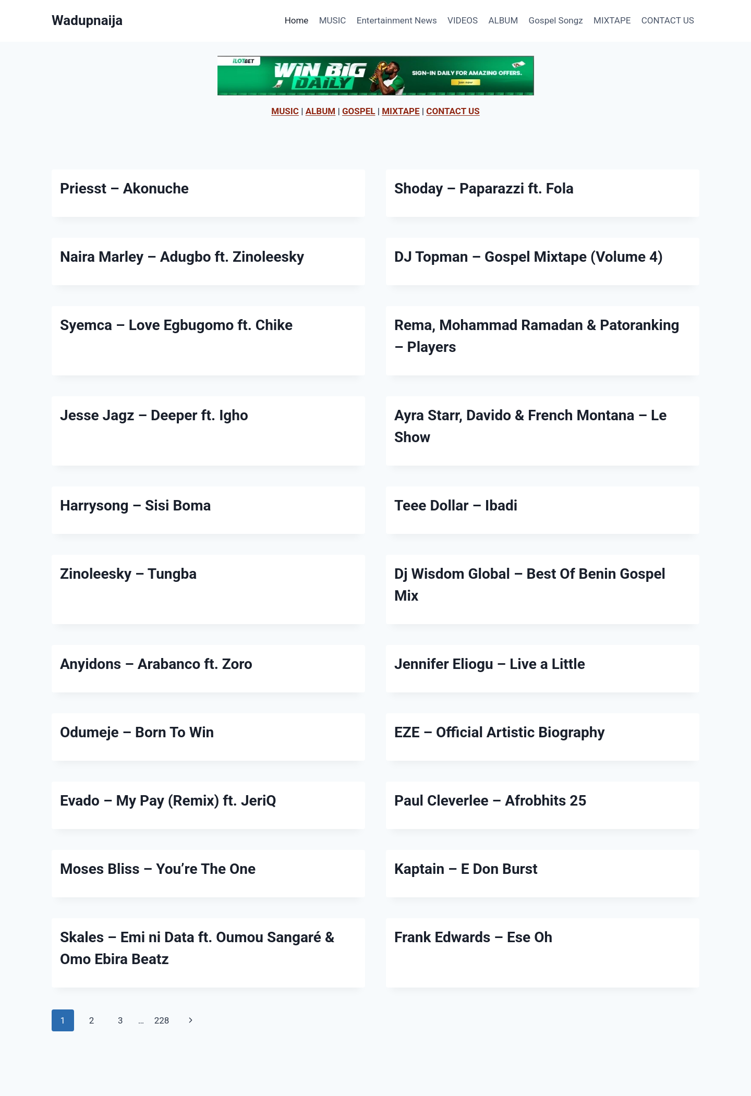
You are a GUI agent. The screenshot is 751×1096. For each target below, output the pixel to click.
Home (297, 20)
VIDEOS (462, 20)
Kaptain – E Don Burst (466, 869)
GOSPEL (359, 111)
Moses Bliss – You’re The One (158, 869)
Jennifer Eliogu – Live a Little (489, 664)
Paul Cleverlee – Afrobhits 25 (490, 800)
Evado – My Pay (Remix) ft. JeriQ (168, 800)
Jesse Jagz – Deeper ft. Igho (154, 415)
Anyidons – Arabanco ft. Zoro (156, 664)
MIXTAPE (612, 20)
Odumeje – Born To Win (137, 732)
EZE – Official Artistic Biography (499, 732)
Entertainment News (397, 20)
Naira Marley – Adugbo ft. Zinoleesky (182, 256)
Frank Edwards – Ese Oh (473, 937)
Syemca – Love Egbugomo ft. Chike (176, 325)
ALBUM (503, 20)
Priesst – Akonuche (124, 188)
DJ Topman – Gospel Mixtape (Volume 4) (528, 256)
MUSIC (332, 20)
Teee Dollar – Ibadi (455, 505)
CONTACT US (667, 20)
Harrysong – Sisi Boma (135, 505)
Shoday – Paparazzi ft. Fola (484, 188)
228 (161, 1020)
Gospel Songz (556, 20)
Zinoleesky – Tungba (128, 573)
